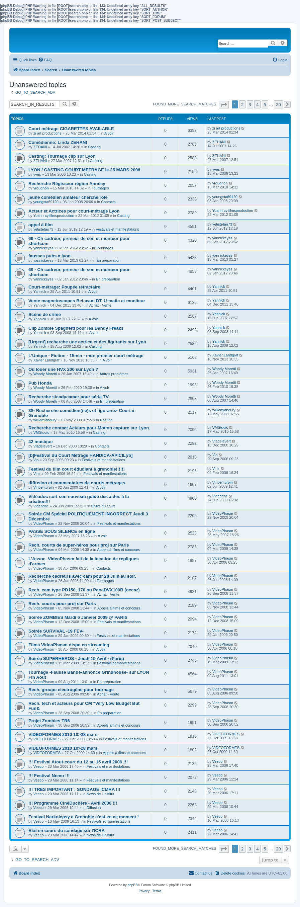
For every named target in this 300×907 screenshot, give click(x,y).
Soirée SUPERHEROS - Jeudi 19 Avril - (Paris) (76, 658)
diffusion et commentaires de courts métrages (76, 482)
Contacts (108, 202)
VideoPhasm (43, 523)
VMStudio (41, 432)
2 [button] (242, 104)
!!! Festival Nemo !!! (49, 775)
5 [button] (265, 104)
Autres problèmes (114, 374)
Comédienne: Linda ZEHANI (57, 142)
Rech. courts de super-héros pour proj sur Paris (78, 545)
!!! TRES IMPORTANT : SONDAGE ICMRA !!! (74, 789)
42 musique (40, 441)
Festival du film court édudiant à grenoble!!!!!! (76, 469)
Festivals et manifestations (117, 229)
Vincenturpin (43, 487)
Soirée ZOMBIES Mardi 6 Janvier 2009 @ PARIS (77, 617)
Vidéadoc (41, 506)
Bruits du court (103, 506)
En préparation (108, 260)
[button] (224, 104)
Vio (36, 460)
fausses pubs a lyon (49, 255)
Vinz (36, 474)
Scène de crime (44, 314)
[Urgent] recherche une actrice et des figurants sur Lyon (87, 341)
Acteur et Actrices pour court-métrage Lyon (73, 211)
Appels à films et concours (118, 550)
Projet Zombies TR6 (49, 720)
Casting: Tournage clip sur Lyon (62, 156)
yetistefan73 (43, 229)
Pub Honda (40, 383)
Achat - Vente (100, 305)
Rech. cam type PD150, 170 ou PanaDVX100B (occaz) (84, 589)
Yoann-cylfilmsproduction (53, 216)
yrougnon (41, 188)
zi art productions (47, 133)
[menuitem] (45, 60)
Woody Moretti (45, 374)
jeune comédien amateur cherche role (68, 197)
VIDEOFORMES (47, 739)
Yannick (39, 292)
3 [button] (250, 104)
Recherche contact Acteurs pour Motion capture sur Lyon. (89, 427)
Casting (94, 147)
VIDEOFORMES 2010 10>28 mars (62, 734)
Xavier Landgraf (46, 360)
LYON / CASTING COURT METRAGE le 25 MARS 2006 (84, 169)
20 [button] (278, 104)
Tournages (100, 188)
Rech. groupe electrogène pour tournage (71, 689)
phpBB (133, 885)
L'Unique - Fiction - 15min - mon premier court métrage (85, 355)
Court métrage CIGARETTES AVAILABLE (71, 128)
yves (37, 174)
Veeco (38, 766)
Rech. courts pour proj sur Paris (62, 603)
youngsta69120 (46, 202)
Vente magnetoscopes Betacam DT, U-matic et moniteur (86, 300)
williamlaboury (45, 420)
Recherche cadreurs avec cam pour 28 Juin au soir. (82, 576)
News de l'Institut (100, 794)
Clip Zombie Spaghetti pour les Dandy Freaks (75, 328)
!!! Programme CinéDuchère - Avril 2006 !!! (72, 803)
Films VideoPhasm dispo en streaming (68, 644)
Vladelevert (42, 446)
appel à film (40, 224)
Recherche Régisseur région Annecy (66, 183)
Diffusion (94, 808)
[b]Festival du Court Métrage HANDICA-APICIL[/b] (80, 455)
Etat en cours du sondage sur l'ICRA (66, 830)
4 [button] (257, 104)
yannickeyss (43, 248)
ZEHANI (40, 147)
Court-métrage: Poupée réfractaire (64, 287)
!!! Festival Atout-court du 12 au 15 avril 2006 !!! (78, 761)
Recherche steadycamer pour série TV (68, 396)
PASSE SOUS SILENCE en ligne (61, 531)
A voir (109, 133)
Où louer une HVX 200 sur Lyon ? (63, 369)
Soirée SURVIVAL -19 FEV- (56, 631)
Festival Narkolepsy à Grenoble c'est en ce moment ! (83, 816)
